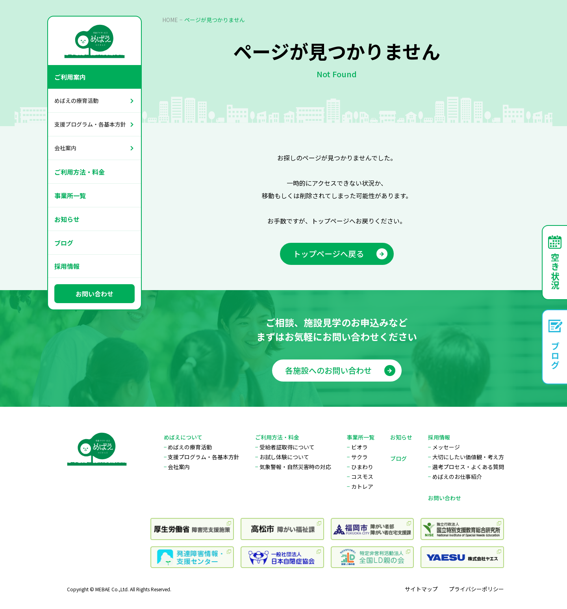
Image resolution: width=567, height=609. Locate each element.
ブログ (63, 243)
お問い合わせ (94, 293)
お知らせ (67, 219)
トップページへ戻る (340, 253)
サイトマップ (421, 589)
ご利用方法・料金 (79, 172)
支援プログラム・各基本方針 (90, 124)
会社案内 (65, 148)
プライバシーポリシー (476, 589)
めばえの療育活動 (76, 100)
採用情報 (67, 266)
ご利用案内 (70, 77)
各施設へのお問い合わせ (340, 372)
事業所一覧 (70, 195)
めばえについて (183, 437)
